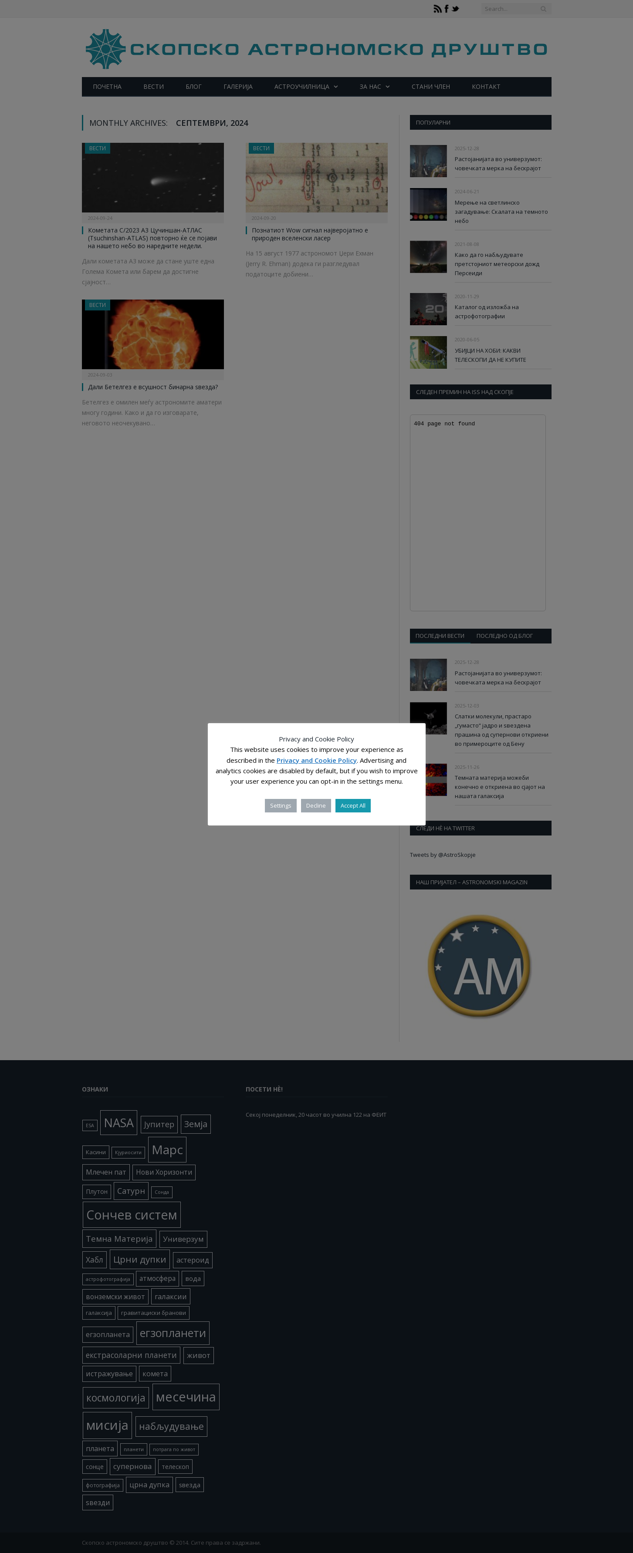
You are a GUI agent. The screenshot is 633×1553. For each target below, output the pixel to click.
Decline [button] (316, 805)
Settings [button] (280, 805)
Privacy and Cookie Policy (317, 760)
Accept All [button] (353, 805)
